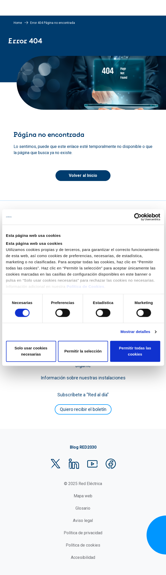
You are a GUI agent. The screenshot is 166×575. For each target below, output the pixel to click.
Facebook (111, 464)
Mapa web (83, 495)
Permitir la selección (83, 351)
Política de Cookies (85, 286)
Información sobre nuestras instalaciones (83, 377)
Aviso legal (83, 520)
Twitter (55, 464)
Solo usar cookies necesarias (31, 351)
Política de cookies (83, 545)
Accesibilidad (83, 557)
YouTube (92, 464)
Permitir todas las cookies (135, 351)
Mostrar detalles (135, 332)
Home (18, 23)
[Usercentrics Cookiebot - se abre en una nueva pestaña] (137, 217)
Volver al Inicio (83, 175)
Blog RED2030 (83, 447)
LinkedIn (74, 464)
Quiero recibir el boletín (83, 409)
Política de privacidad (83, 532)
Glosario (82, 508)
